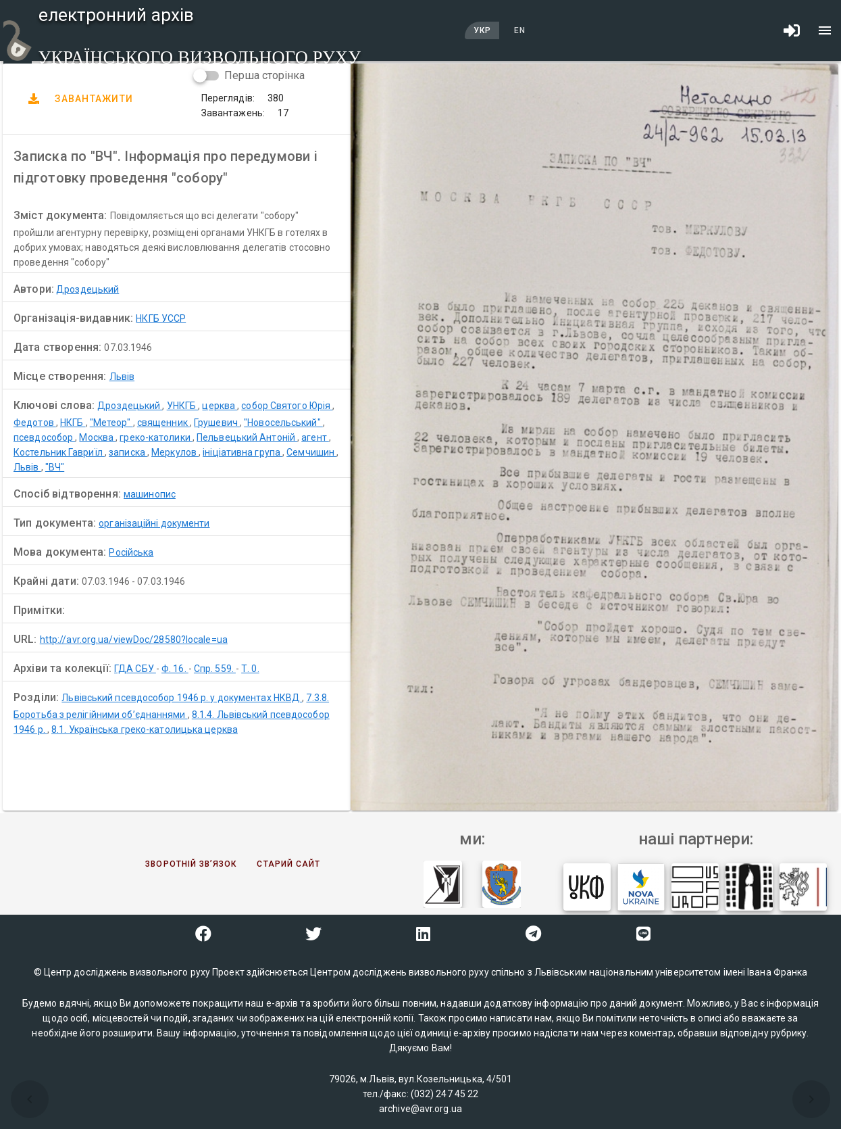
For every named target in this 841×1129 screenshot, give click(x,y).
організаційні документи (154, 523)
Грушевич (217, 422)
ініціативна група (242, 452)
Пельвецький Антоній (247, 437)
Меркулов (175, 452)
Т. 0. (250, 668)
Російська (131, 552)
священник (163, 422)
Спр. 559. (215, 668)
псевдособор (44, 437)
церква (219, 405)
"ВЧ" (54, 467)
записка (128, 452)
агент (315, 437)
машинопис (150, 494)
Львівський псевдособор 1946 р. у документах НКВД (181, 697)
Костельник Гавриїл (59, 452)
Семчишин (311, 452)
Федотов (35, 422)
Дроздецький (87, 289)
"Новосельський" (283, 422)
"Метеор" (111, 422)
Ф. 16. (174, 668)
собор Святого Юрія (286, 405)
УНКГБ (183, 405)
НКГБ (73, 422)
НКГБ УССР (161, 318)
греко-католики (156, 437)
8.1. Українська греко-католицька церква (144, 729)
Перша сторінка (264, 75)
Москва (97, 437)
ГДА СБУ (135, 668)
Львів (122, 376)
